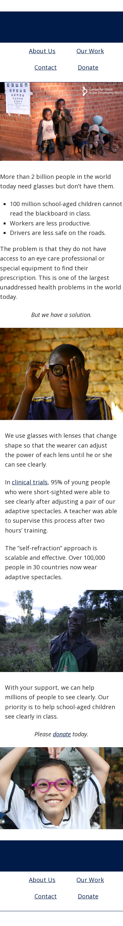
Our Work (90, 51)
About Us (42, 51)
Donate (88, 67)
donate (62, 734)
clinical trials (30, 482)
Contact (45, 67)
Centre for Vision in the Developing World (61, 28)
